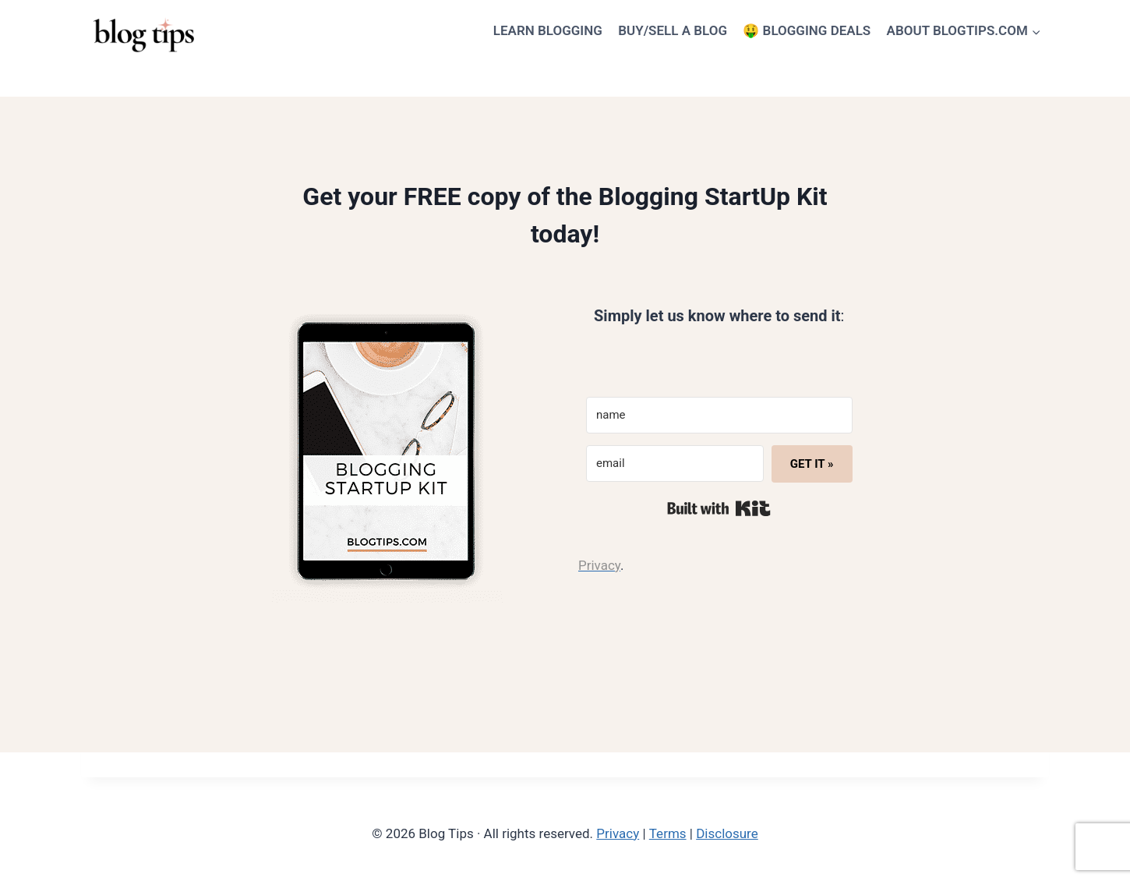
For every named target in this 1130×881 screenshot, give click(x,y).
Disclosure (727, 833)
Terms (668, 833)
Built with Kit (719, 508)
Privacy (617, 833)
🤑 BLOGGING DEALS (806, 30)
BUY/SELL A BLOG (672, 30)
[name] (719, 415)
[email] (675, 463)
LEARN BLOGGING (547, 30)
